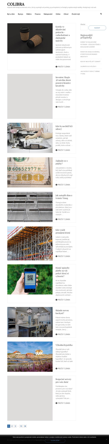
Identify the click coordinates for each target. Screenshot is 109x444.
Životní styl (76, 14)
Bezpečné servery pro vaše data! (63, 380)
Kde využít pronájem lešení (63, 231)
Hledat (82, 24)
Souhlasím (55, 440)
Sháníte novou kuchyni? (62, 312)
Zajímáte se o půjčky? (62, 162)
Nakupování (48, 14)
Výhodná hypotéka (64, 345)
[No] (106, 439)
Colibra (15, 4)
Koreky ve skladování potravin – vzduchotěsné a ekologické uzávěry (63, 33)
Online (58, 14)
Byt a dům (11, 14)
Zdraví (66, 14)
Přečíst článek (63, 67)
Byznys (20, 14)
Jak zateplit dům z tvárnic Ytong (64, 196)
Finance (37, 14)
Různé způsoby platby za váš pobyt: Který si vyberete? (62, 272)
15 (21, 426)
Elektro (29, 14)
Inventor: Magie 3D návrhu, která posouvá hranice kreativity (63, 81)
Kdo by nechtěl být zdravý (90, 61)
